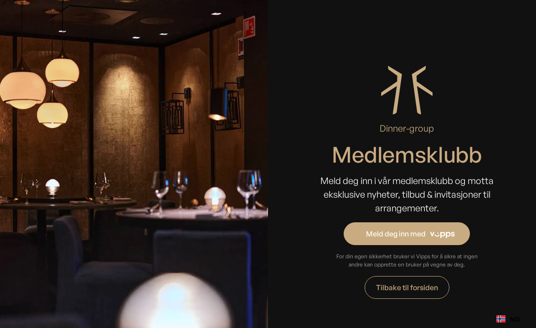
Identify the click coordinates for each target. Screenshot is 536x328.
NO (508, 319)
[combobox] (508, 319)
